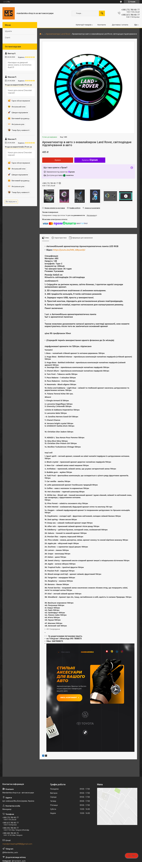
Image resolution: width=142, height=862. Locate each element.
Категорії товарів (83, 25)
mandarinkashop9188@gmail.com (17, 822)
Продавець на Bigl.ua (71, 857)
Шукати (8, 31)
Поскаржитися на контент (75, 860)
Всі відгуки (11, 201)
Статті (7, 38)
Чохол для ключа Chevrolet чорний (20, 91)
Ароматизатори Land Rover (58, 34)
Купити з (90, 160)
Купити (58, 160)
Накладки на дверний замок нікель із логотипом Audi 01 (19, 64)
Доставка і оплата (120, 25)
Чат (131, 855)
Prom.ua (83, 855)
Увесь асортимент (68, 696)
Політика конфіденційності (94, 860)
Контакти (101, 25)
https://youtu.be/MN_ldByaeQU (69, 250)
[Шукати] (102, 13)
